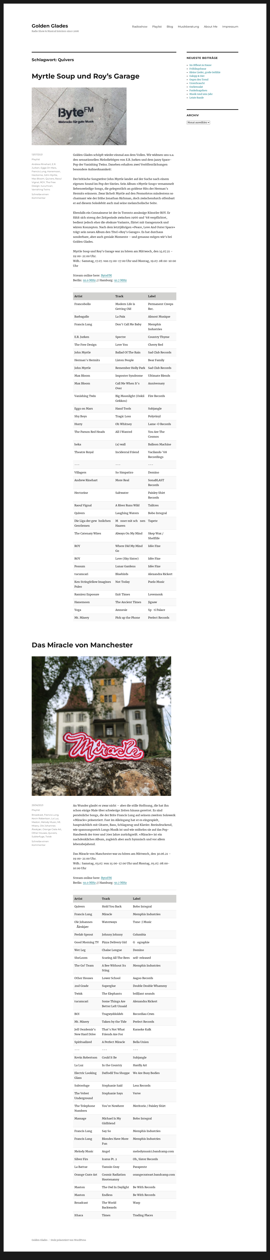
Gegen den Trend (198, 79)
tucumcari (47, 185)
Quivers (49, 178)
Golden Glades (50, 26)
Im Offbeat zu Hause (200, 65)
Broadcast (37, 814)
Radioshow (139, 26)
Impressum (230, 26)
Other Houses (39, 833)
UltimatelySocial (163, 1257)
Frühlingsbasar (197, 68)
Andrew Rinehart (41, 164)
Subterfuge (38, 836)
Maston (36, 822)
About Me (210, 26)
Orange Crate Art (52, 829)
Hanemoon (53, 171)
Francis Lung (39, 171)
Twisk (48, 836)
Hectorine (37, 175)
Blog (170, 26)
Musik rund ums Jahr (201, 94)
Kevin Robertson (41, 818)
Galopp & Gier (197, 76)
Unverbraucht (197, 83)
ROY (42, 182)
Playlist (157, 26)
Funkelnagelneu (198, 90)
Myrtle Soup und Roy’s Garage (85, 76)
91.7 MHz (120, 280)
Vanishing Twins (41, 189)
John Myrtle (50, 175)
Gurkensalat (196, 86)
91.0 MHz (89, 280)
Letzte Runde (196, 97)
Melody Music (48, 822)
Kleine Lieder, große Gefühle (204, 72)
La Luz (55, 818)
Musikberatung (188, 26)
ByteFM (106, 275)
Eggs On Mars (48, 167)
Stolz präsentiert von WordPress (68, 1240)
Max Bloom (38, 178)
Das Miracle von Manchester (82, 645)
